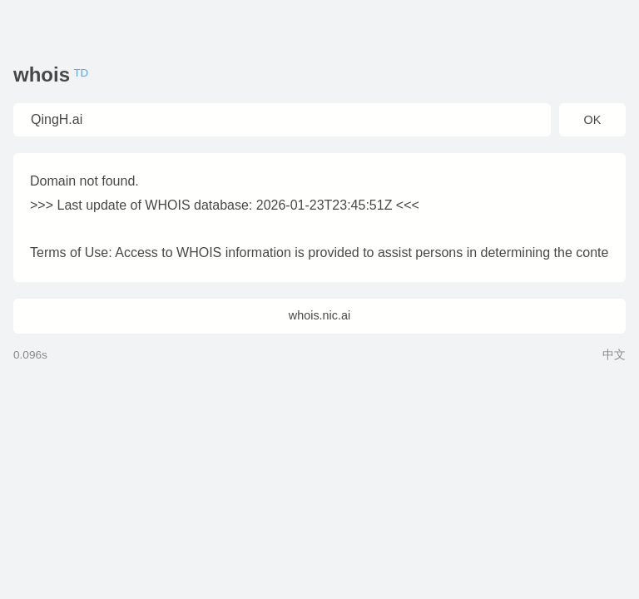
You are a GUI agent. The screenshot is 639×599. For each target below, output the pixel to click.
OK (593, 119)
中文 (614, 355)
